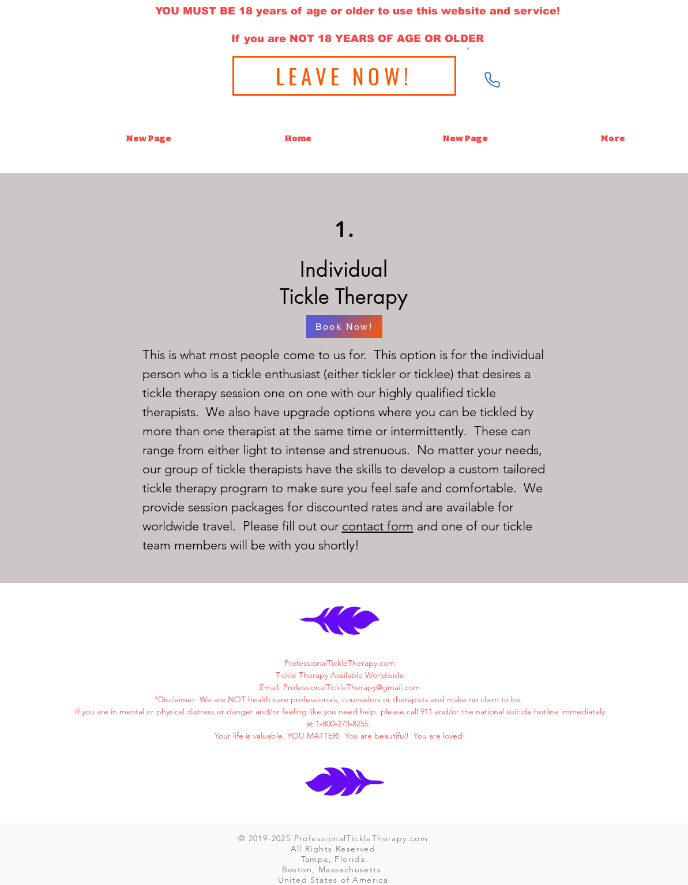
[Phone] (492, 79)
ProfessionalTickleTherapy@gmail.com (351, 687)
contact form (377, 526)
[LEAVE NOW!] (344, 76)
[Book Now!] (344, 326)
